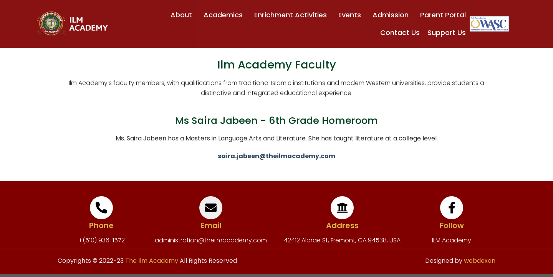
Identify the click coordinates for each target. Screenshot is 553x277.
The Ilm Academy (151, 260)
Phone (101, 225)
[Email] (210, 207)
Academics (225, 15)
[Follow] (451, 207)
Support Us (446, 32)
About (183, 15)
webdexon (479, 260)
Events (351, 15)
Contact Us (400, 32)
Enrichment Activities (292, 15)
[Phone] (101, 207)
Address (342, 225)
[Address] (342, 207)
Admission (392, 15)
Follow (452, 225)
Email (211, 225)
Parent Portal (443, 15)
